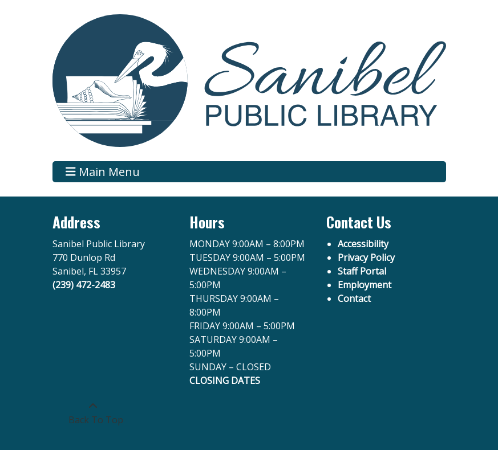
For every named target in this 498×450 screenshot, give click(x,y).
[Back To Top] (93, 413)
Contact (354, 298)
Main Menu (103, 171)
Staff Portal (362, 271)
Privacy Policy (366, 257)
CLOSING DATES (224, 380)
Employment (364, 285)
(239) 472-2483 (83, 285)
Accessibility (363, 244)
